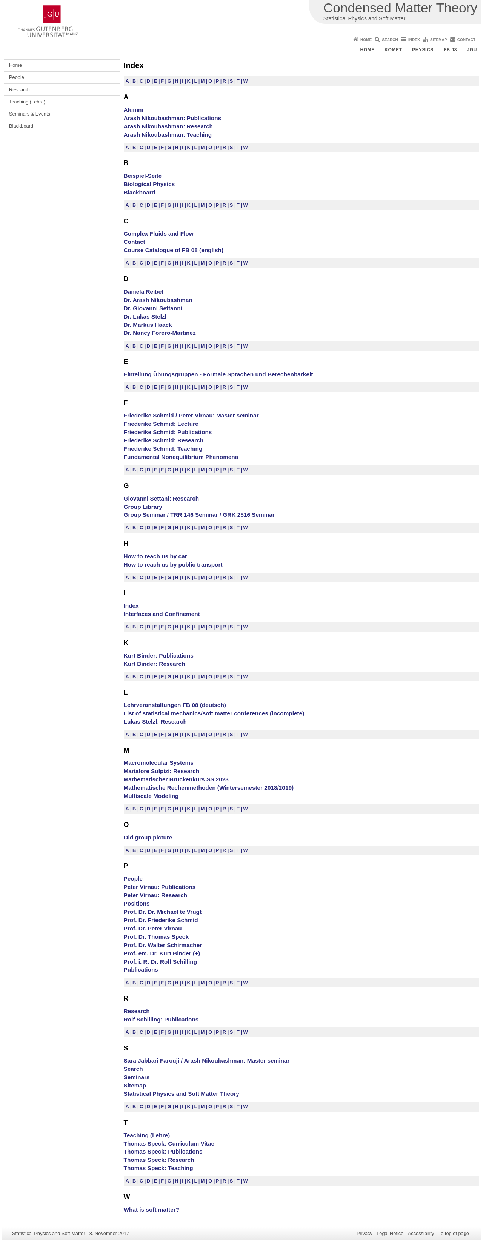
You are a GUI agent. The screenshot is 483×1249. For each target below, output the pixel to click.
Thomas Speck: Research (159, 1160)
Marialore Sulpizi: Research (162, 771)
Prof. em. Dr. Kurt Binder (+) (162, 953)
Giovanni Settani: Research (161, 498)
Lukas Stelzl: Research (155, 721)
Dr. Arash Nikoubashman (158, 300)
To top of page (453, 1233)
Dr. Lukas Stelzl (145, 316)
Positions (137, 903)
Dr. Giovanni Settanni (153, 308)
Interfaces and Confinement (162, 614)
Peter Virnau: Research (156, 895)
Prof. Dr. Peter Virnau (153, 928)
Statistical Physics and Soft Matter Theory (181, 1093)
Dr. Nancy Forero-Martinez (160, 333)
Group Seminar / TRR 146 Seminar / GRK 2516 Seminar (199, 514)
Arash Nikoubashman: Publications (173, 118)
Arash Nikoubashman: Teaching (168, 134)
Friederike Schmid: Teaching (163, 448)
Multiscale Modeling (151, 796)
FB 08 (450, 49)
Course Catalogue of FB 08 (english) (174, 250)
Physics (423, 49)
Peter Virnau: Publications (160, 887)
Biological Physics (149, 184)
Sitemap (438, 40)
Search (390, 40)
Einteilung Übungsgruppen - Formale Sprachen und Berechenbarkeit (218, 374)
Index (414, 40)
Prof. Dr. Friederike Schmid (161, 920)
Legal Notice (390, 1233)
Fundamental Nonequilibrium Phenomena (181, 457)
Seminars (137, 1077)
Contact (466, 40)
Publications (141, 969)
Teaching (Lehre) (27, 102)
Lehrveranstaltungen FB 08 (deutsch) (175, 705)
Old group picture (148, 837)
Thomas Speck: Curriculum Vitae (169, 1143)
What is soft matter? (152, 1209)
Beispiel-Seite (143, 175)
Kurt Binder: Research (154, 664)
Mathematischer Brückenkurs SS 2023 (176, 779)
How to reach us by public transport (173, 564)
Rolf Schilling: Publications (161, 1019)
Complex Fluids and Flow (159, 233)
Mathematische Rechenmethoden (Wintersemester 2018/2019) (209, 787)
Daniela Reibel (143, 291)
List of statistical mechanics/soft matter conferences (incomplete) (214, 713)
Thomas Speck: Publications (163, 1151)
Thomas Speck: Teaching (158, 1168)
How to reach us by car (155, 556)
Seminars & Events (29, 114)
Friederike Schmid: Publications (168, 432)
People (16, 77)
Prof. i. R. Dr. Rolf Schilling (160, 961)
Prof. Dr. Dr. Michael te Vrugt (163, 912)
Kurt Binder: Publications (159, 655)
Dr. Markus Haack (148, 325)
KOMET (393, 49)
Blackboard (21, 126)
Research (19, 89)
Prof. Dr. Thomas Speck (156, 936)
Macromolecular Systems (159, 762)
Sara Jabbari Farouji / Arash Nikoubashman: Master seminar (207, 1060)
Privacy (364, 1233)
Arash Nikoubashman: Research (168, 126)
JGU (472, 49)
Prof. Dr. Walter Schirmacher (163, 945)
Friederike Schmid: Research (164, 440)
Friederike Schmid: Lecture (161, 423)
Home (366, 40)
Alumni (133, 109)
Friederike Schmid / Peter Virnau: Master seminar (191, 415)
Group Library (143, 507)
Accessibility (421, 1233)
